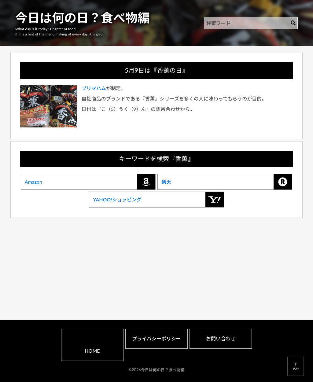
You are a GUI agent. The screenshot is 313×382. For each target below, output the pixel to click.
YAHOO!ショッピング (158, 199)
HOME (92, 351)
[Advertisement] (156, 261)
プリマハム (94, 88)
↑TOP (296, 366)
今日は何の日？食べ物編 (82, 17)
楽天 (226, 181)
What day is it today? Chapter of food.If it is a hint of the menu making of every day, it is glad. (59, 31)
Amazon (90, 181)
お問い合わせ (220, 338)
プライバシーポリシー (156, 338)
